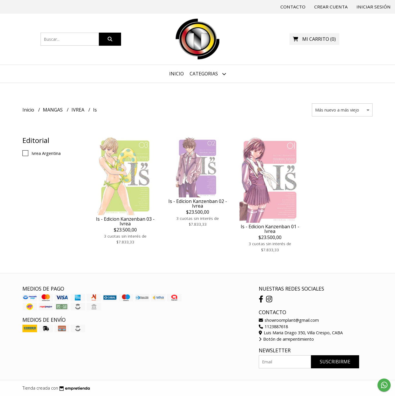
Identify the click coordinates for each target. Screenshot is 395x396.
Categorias (208, 74)
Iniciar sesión (373, 7)
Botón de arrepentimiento (286, 339)
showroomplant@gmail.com (289, 320)
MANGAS (53, 110)
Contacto (292, 7)
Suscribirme (335, 361)
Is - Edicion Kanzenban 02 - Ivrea (197, 203)
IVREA (78, 110)
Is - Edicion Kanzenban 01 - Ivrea (270, 228)
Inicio (176, 73)
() (314, 39)
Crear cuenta (331, 7)
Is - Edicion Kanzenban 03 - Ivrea (125, 221)
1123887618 (273, 326)
